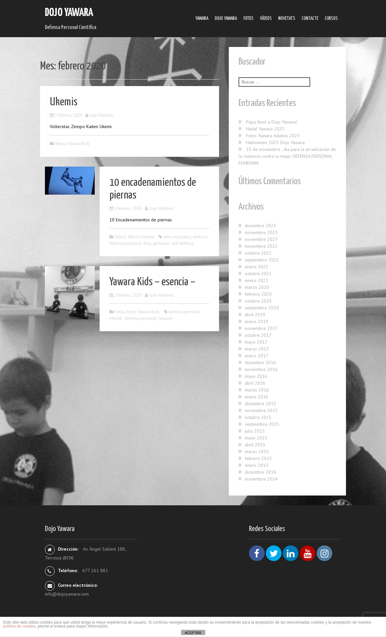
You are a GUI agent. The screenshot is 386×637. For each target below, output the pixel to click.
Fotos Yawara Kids (143, 312)
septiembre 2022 (262, 260)
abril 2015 (255, 445)
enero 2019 (256, 321)
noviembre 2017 (261, 328)
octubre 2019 (258, 301)
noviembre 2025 (261, 232)
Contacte (310, 18)
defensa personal (125, 243)
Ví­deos (266, 18)
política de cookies (19, 626)
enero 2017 (256, 356)
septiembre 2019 (262, 308)
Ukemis (63, 102)
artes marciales (177, 237)
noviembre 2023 (261, 239)
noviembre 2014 (261, 479)
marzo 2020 (257, 287)
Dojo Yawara (69, 12)
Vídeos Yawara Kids (72, 143)
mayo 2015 (256, 438)
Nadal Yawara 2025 (265, 129)
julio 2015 (255, 431)
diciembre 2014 (260, 472)
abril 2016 (255, 383)
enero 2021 (256, 280)
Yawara (201, 18)
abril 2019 (255, 315)
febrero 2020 (258, 294)
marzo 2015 (257, 451)
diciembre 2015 (260, 404)
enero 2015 (256, 465)
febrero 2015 (258, 458)
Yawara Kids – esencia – (152, 282)
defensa (200, 237)
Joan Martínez (101, 115)
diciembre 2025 (260, 226)
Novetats (286, 18)
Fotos (248, 18)
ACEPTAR (193, 633)
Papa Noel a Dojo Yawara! (271, 122)
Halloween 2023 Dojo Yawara (275, 142)
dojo (147, 243)
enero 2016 (256, 397)
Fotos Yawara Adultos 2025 (273, 136)
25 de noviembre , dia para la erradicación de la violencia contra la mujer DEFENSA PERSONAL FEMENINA (287, 156)
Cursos (331, 18)
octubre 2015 (258, 417)
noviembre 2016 (261, 369)
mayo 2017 (256, 342)
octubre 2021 (258, 273)
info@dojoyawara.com (67, 594)
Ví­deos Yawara (141, 237)
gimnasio (161, 243)
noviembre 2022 (261, 246)
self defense (183, 243)
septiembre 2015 (262, 424)
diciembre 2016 (260, 362)
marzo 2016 (257, 390)
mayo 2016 (256, 376)
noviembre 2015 (261, 410)
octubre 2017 (258, 335)
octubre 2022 (258, 253)
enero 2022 (256, 267)
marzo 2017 (257, 349)
